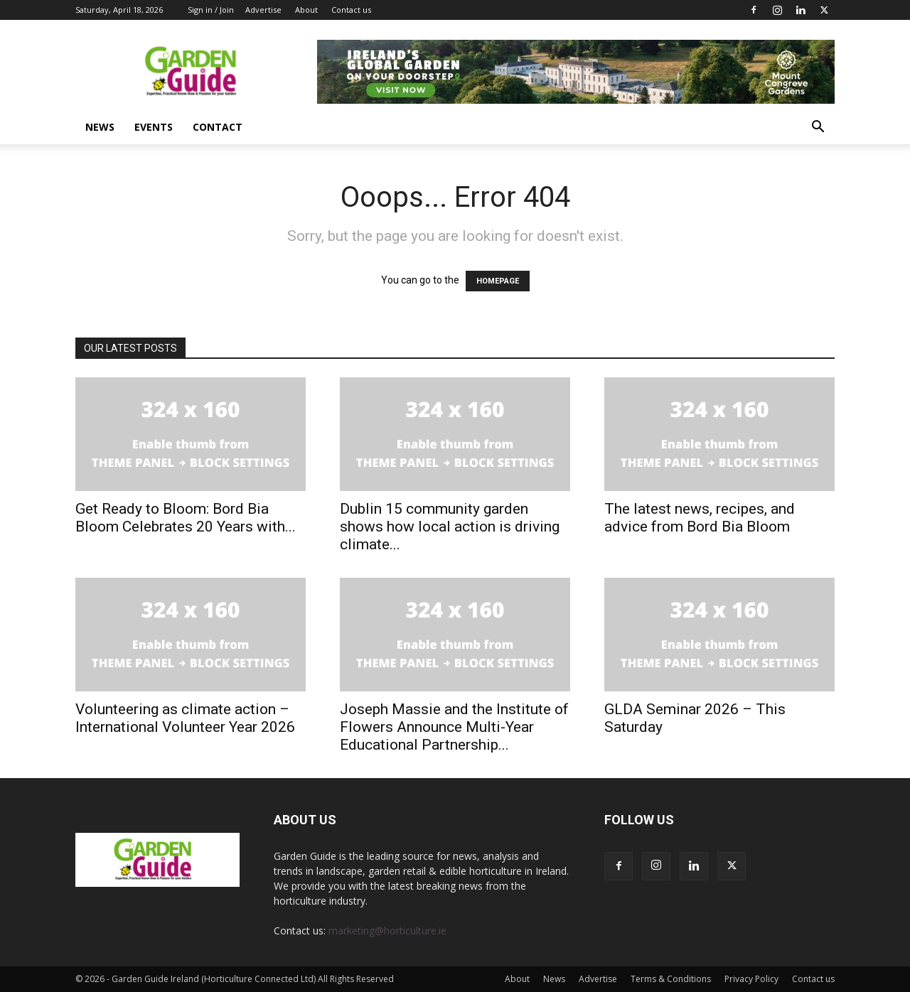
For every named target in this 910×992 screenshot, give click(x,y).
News (99, 127)
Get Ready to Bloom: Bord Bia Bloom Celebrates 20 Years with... (185, 517)
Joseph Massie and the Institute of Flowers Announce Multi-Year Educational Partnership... (454, 727)
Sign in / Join (211, 9)
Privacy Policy (751, 979)
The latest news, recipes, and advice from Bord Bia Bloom (699, 517)
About (306, 9)
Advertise (263, 9)
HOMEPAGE (497, 281)
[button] (818, 128)
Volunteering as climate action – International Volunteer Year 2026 (185, 718)
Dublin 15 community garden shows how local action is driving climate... (450, 526)
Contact (217, 127)
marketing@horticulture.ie (387, 930)
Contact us (351, 9)
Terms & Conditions (671, 979)
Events (153, 127)
